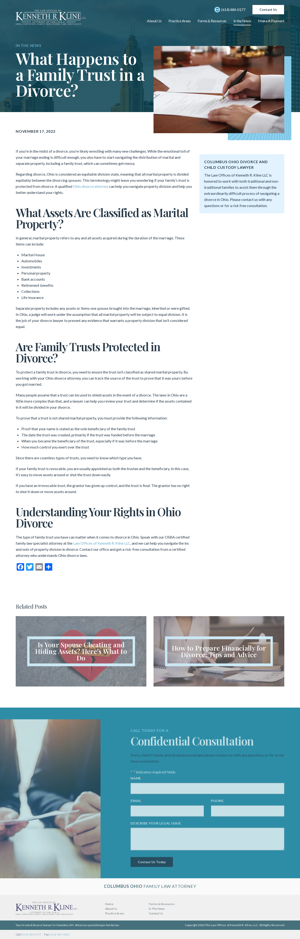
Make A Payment (271, 21)
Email (137, 802)
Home (109, 904)
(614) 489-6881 (59, 934)
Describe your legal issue (156, 825)
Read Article (81, 651)
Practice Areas (180, 21)
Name (137, 780)
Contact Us (268, 9)
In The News (157, 908)
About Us (154, 21)
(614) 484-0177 (229, 9)
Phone (217, 802)
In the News (242, 21)
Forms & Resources (212, 21)
